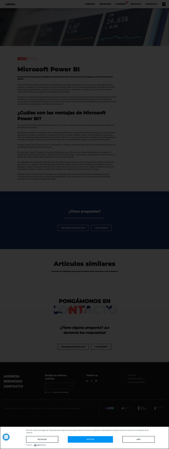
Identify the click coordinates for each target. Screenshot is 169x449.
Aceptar (90, 439)
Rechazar (42, 439)
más (138, 439)
